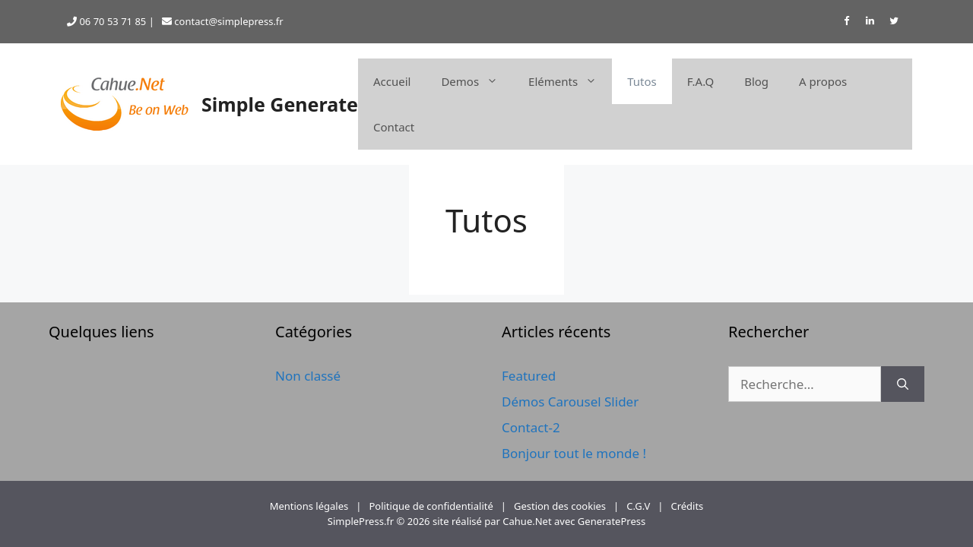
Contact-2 (531, 427)
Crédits (686, 506)
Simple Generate (279, 104)
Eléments (570, 81)
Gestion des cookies (560, 506)
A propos (823, 81)
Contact (393, 126)
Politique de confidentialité (431, 506)
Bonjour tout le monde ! (574, 453)
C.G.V (638, 506)
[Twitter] (894, 21)
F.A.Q (700, 81)
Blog (756, 81)
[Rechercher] (902, 384)
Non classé (308, 375)
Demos (477, 81)
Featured (529, 375)
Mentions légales (309, 506)
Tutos (642, 81)
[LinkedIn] (870, 21)
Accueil (391, 81)
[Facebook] (846, 21)
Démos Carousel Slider (570, 401)
